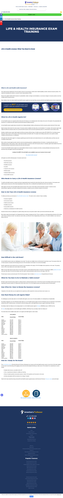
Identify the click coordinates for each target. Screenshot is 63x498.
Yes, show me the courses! (13, 110)
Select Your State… (31, 488)
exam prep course (38, 274)
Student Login (31, 14)
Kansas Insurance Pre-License (31, 470)
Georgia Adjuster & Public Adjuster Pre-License (31, 464)
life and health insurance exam (23, 196)
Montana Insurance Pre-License (31, 477)
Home (17, 6)
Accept (31, 496)
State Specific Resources (31, 439)
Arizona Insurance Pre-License (31, 461)
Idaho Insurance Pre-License (31, 467)
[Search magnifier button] (18, 9)
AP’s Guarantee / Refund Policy (31, 433)
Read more (59, 494)
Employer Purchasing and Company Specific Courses (31, 448)
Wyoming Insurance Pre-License (31, 486)
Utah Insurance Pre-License (31, 481)
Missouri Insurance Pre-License (31, 472)
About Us (31, 445)
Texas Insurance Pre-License (31, 480)
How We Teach (21, 6)
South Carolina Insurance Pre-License (31, 478)
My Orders (45, 6)
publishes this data (57, 269)
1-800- (5, 12)
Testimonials (30, 6)
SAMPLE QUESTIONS (36, 397)
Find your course (49, 379)
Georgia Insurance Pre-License (31, 462)
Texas (3, 308)
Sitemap (31, 456)
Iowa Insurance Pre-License (31, 469)
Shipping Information (31, 453)
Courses (25, 6)
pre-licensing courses (7, 364)
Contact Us (41, 6)
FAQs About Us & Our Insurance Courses (31, 451)
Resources (36, 6)
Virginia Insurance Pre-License (31, 483)
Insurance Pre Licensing (32, 440)
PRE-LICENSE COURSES (26, 397)
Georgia (38, 306)
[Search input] (31, 9)
